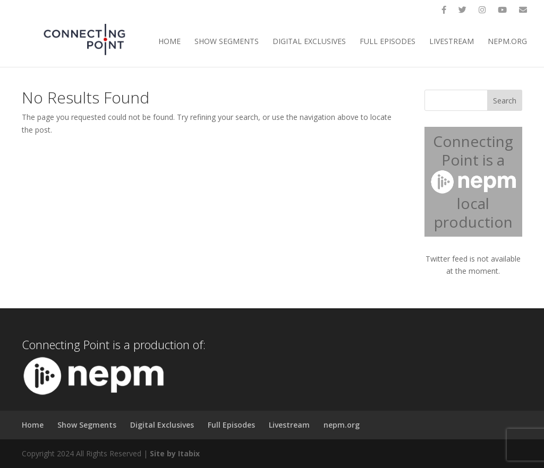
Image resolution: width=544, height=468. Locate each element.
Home (169, 42)
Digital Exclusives (309, 42)
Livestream (451, 42)
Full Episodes (387, 42)
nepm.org (507, 42)
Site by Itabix (175, 453)
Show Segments (226, 42)
